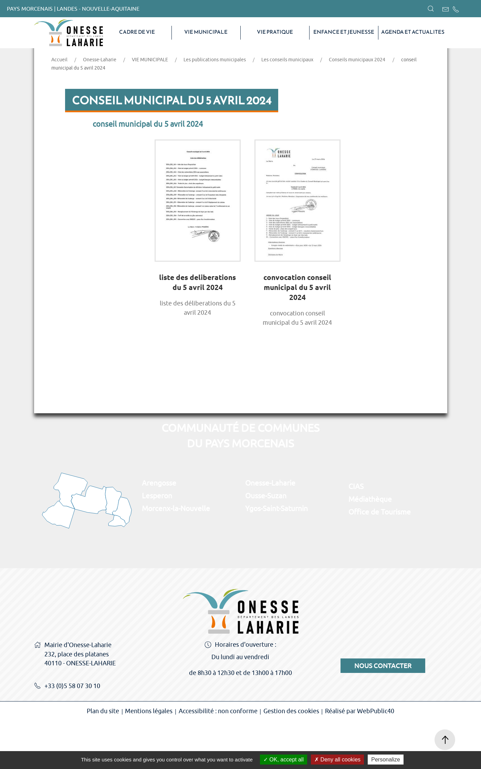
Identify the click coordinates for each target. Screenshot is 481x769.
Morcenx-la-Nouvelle (176, 556)
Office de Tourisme (379, 560)
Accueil (59, 108)
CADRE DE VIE (137, 32)
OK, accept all (283, 759)
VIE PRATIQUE (275, 32)
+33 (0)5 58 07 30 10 (67, 734)
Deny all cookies (337, 759)
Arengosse (159, 531)
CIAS (356, 534)
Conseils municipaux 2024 (357, 108)
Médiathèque (370, 547)
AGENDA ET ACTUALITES (413, 32)
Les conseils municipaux (287, 108)
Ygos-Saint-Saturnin (276, 556)
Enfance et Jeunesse (343, 32)
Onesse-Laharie (99, 108)
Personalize (385, 759)
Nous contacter (382, 714)
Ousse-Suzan (265, 544)
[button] (430, 8)
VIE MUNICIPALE (206, 32)
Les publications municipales (215, 108)
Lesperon (157, 544)
